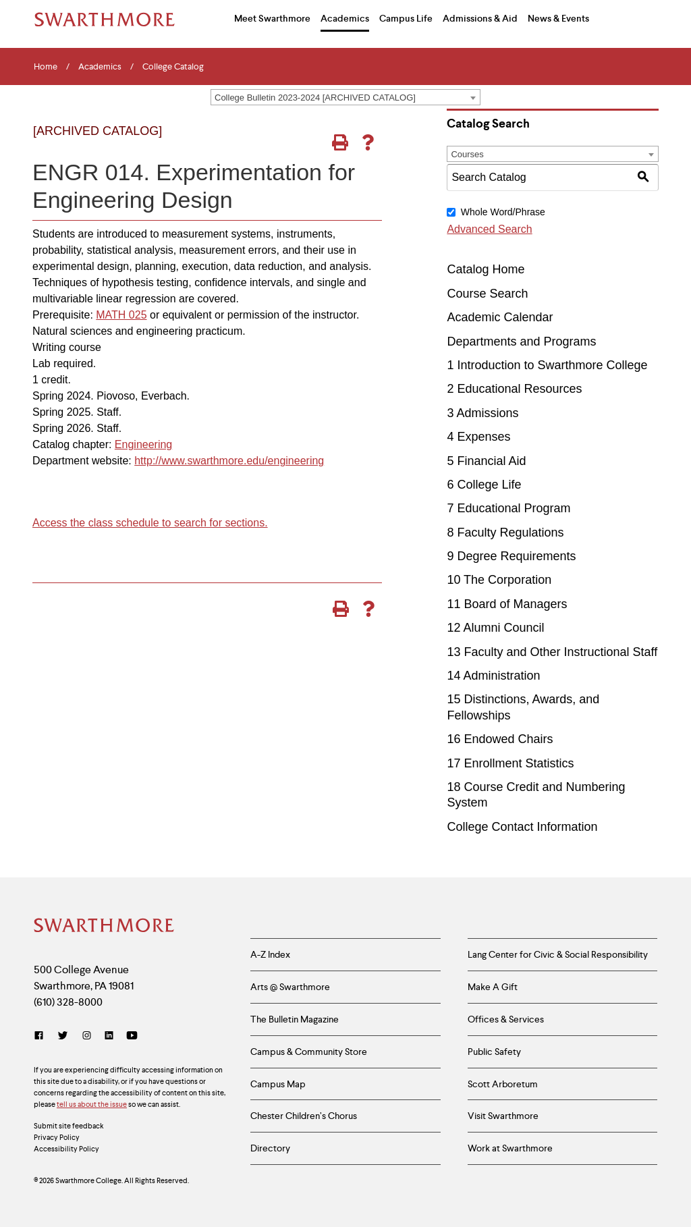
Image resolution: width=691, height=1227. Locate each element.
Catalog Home (485, 269)
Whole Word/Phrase (503, 212)
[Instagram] (86, 1035)
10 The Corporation (499, 580)
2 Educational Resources (514, 389)
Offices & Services (506, 1019)
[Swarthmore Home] (104, 926)
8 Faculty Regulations (505, 532)
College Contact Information (522, 827)
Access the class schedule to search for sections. (150, 522)
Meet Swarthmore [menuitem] (272, 18)
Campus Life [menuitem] (406, 18)
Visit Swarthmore (503, 1116)
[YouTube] (132, 1035)
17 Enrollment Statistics (510, 763)
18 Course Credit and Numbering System (536, 794)
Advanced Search (489, 229)
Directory (270, 1148)
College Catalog (173, 66)
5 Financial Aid (486, 461)
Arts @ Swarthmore (290, 987)
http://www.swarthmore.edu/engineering (229, 460)
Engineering (143, 444)
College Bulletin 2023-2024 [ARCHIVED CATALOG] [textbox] (315, 97)
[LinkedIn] (109, 1035)
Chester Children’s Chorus (303, 1116)
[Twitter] (62, 1035)
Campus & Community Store (308, 1051)
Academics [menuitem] (345, 18)
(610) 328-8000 (68, 1002)
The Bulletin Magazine (294, 1019)
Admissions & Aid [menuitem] (480, 18)
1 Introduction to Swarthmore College (547, 365)
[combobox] (345, 97)
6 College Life (484, 484)
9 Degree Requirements (511, 556)
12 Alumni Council (495, 627)
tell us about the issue (92, 1104)
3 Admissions (482, 413)
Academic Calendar (500, 317)
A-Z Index (270, 954)
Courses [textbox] (467, 154)
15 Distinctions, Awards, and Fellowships (523, 706)
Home (45, 66)
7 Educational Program (508, 508)
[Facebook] (41, 1035)
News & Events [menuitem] (558, 18)
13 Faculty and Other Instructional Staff (552, 652)
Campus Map (278, 1084)
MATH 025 (121, 315)
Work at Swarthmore (510, 1148)
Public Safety (494, 1051)
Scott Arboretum (503, 1084)
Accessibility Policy (66, 1148)
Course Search (487, 293)
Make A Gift (493, 987)
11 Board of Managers (507, 604)
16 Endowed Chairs (500, 739)
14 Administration (493, 675)
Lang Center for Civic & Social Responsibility (558, 954)
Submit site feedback (69, 1125)
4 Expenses (478, 436)
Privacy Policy (57, 1137)
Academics (99, 66)
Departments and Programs (521, 341)
